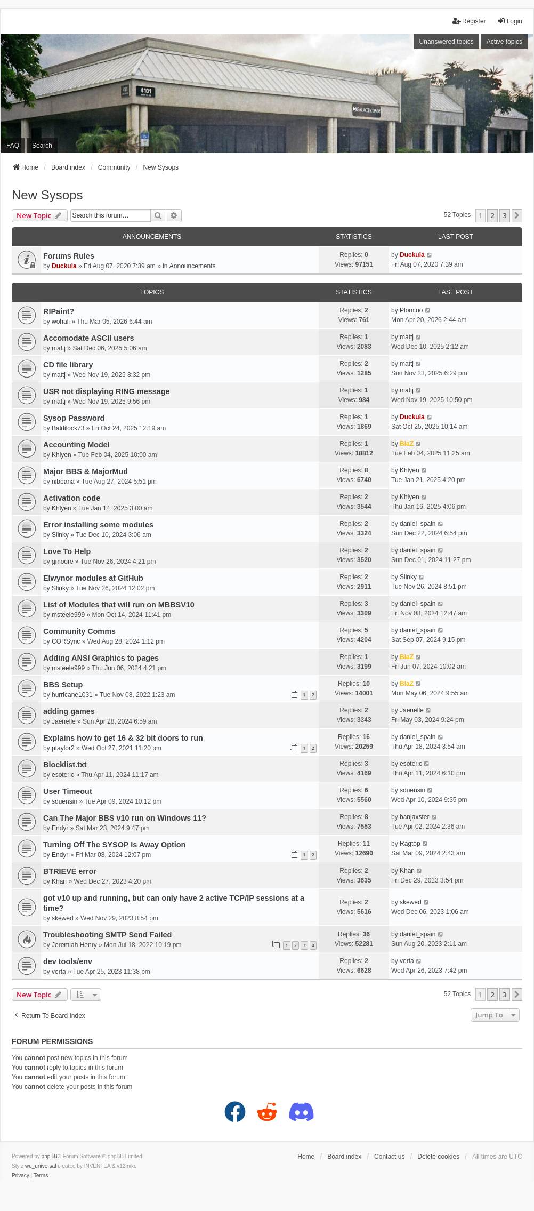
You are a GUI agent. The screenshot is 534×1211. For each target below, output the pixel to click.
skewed (63, 918)
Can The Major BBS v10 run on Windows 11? (124, 818)
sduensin (64, 801)
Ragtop (410, 843)
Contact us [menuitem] (389, 1156)
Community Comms (79, 631)
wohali (61, 321)
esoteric (63, 775)
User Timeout (67, 791)
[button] (517, 215)
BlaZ (407, 443)
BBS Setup (63, 684)
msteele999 (68, 615)
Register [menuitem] (469, 21)
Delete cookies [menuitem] (438, 1156)
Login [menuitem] (509, 21)
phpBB (50, 1156)
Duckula (64, 266)
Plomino (411, 310)
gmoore (63, 561)
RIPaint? (58, 311)
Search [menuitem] (42, 145)
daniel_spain (417, 523)
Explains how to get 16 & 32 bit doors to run (123, 738)
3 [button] (504, 215)
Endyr (60, 828)
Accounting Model (76, 444)
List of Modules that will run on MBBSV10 (119, 604)
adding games (69, 711)
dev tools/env (67, 961)
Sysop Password (73, 418)
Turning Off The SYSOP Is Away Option (114, 844)
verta (59, 971)
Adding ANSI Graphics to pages (101, 658)
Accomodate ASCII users (88, 338)
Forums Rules (68, 256)
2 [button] (492, 215)
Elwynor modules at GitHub (93, 578)
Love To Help (67, 551)
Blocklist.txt (65, 764)
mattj (59, 348)
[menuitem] (20, 1176)
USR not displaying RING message (106, 391)
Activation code (71, 498)
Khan (59, 881)
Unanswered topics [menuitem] (446, 41)
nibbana (63, 481)
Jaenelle (64, 721)
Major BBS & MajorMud (85, 471)
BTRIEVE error (69, 871)
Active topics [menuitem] (504, 41)
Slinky (60, 535)
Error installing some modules (98, 524)
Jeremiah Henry (74, 945)
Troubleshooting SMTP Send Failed (107, 935)
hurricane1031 (72, 695)
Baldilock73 (68, 428)
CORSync (66, 641)
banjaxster (414, 817)
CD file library (68, 364)
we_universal (40, 1166)
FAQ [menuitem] (12, 145)
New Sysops (47, 195)
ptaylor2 (63, 748)
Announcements (192, 266)
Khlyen (61, 455)
